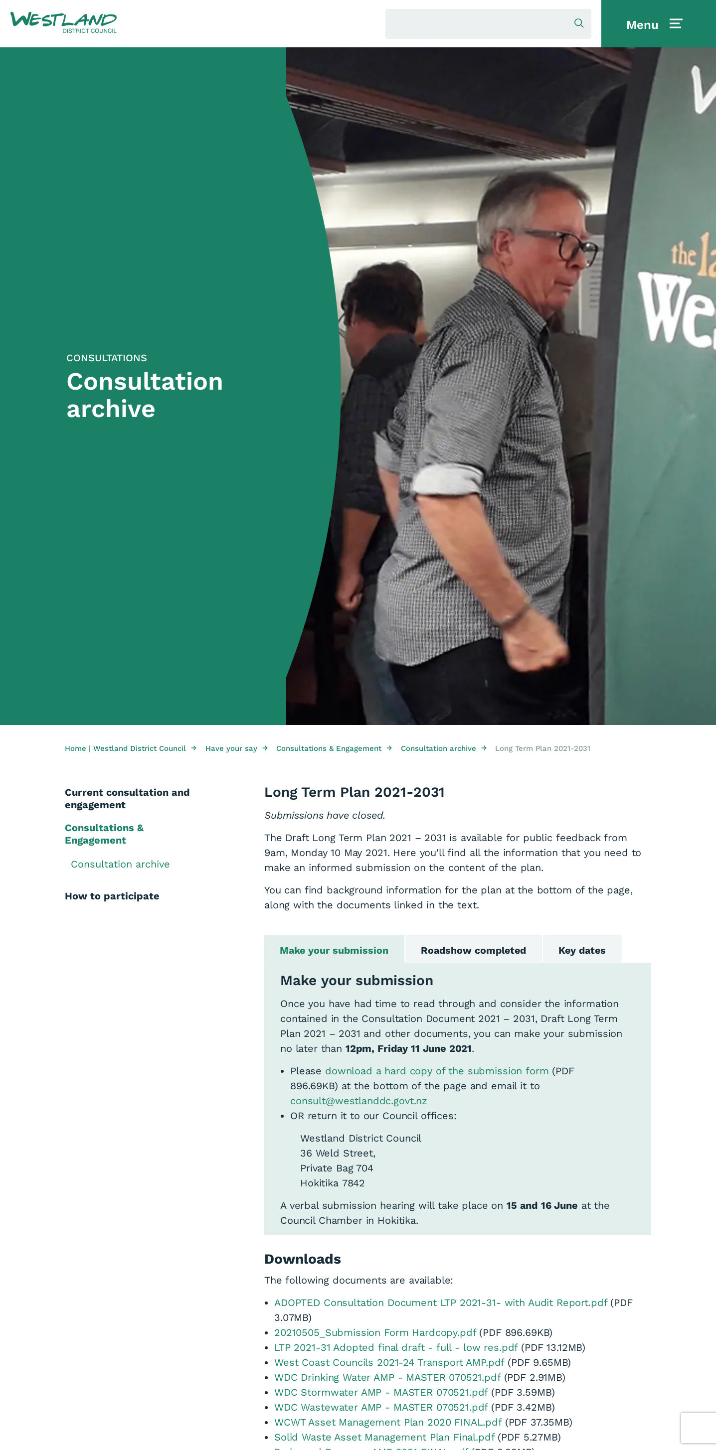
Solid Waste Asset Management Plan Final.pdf (384, 1438)
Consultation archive (444, 748)
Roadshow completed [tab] (478, 951)
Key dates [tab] (590, 951)
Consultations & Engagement (334, 748)
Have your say (236, 748)
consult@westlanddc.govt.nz (358, 1102)
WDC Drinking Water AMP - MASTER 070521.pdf (387, 1378)
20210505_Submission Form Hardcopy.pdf (375, 1333)
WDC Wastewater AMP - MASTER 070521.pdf (381, 1408)
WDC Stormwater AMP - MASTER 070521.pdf (381, 1393)
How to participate (112, 896)
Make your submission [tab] (335, 951)
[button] (63, 22)
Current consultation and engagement (127, 798)
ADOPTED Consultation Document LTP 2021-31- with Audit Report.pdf (440, 1303)
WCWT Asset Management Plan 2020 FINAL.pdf (388, 1423)
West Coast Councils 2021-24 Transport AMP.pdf (389, 1363)
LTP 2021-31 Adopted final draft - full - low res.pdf (396, 1348)
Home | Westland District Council (130, 748)
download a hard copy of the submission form (437, 1072)
